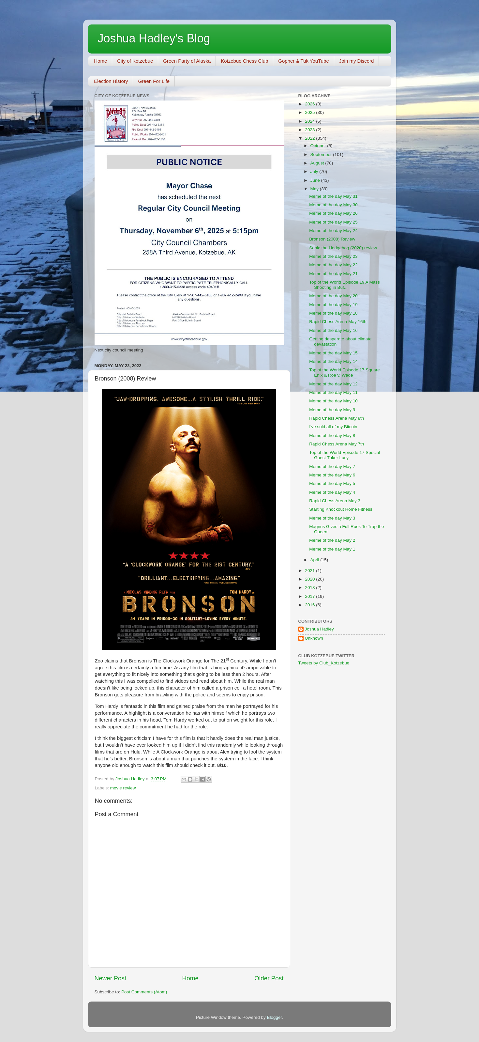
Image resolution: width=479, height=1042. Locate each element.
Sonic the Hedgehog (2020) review (343, 247)
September (321, 154)
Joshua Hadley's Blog (154, 38)
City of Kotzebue (135, 61)
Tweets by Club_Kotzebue (324, 663)
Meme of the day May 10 (333, 400)
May (315, 188)
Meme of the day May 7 (332, 466)
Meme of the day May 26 (333, 213)
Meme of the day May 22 (333, 264)
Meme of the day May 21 (333, 273)
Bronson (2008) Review (332, 239)
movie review (123, 787)
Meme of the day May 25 (333, 222)
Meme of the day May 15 (333, 352)
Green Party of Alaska (187, 61)
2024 (310, 121)
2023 (310, 129)
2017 (310, 596)
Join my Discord (356, 61)
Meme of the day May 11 (333, 392)
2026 (310, 103)
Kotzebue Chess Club (244, 61)
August (317, 163)
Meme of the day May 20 (333, 295)
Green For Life (154, 81)
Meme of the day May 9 (332, 409)
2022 (310, 138)
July (315, 171)
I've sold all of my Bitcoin (333, 426)
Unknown (314, 638)
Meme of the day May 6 (332, 475)
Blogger (274, 1017)
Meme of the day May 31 (333, 196)
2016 (310, 604)
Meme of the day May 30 (333, 204)
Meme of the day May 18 (333, 313)
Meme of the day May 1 (332, 549)
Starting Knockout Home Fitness (340, 509)
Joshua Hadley (319, 629)
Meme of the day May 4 (332, 492)
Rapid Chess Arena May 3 (334, 500)
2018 (310, 587)
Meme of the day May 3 (332, 518)
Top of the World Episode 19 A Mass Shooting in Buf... (344, 285)
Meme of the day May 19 (333, 304)
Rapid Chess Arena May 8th (336, 418)
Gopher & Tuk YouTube (303, 61)
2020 (310, 579)
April (315, 559)
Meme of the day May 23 (333, 256)
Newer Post (111, 978)
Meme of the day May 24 (333, 230)
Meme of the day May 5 (332, 483)
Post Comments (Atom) (144, 991)
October (318, 145)
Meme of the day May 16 (333, 330)
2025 (310, 112)
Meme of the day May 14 (333, 361)
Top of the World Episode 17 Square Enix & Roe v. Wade (344, 372)
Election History (111, 81)
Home (100, 61)
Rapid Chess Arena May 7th (336, 444)
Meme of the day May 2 (332, 540)
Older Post (268, 978)
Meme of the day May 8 (332, 435)
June (315, 180)
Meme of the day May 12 (333, 383)
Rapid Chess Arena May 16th (338, 321)
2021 (310, 570)
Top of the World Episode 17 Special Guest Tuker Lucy (344, 455)
